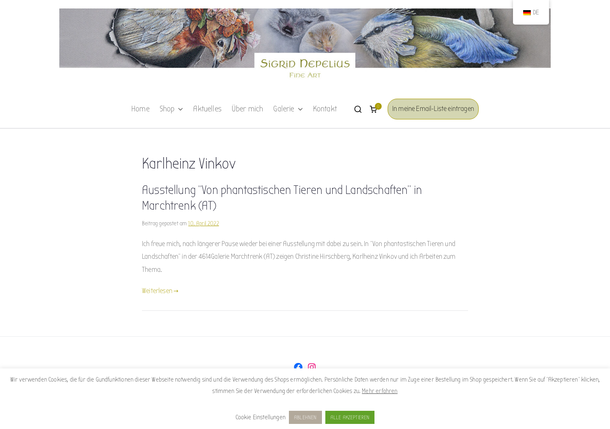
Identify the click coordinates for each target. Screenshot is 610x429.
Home (140, 108)
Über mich (247, 108)
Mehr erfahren (379, 391)
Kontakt (325, 108)
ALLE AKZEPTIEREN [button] (350, 417)
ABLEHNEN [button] (305, 417)
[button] (179, 109)
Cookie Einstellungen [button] (261, 417)
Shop (171, 109)
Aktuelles (207, 108)
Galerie (287, 109)
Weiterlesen (160, 291)
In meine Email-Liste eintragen (433, 109)
